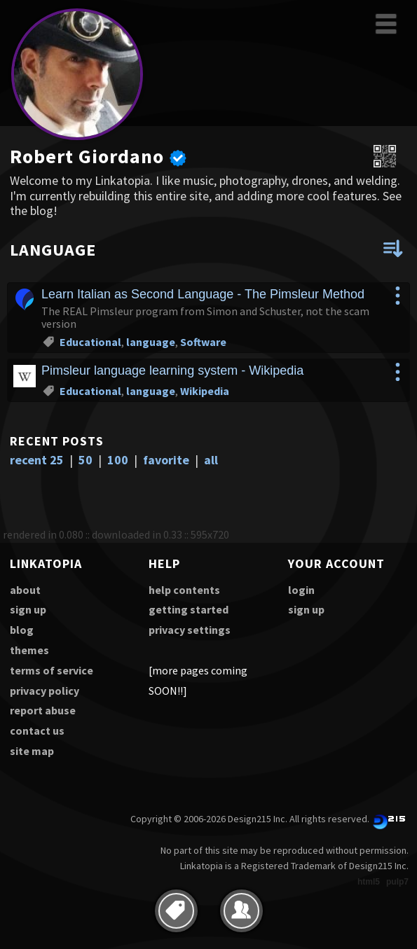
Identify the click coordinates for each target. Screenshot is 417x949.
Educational (90, 342)
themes (29, 650)
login (301, 590)
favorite (166, 460)
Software (203, 342)
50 (85, 460)
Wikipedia (204, 391)
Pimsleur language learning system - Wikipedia (172, 370)
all (211, 460)
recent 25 (37, 460)
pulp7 (397, 882)
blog (22, 630)
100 (117, 460)
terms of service (51, 670)
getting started (188, 609)
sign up (28, 609)
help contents (184, 590)
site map (32, 751)
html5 (368, 882)
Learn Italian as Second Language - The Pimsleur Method (202, 294)
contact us (37, 730)
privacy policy (44, 691)
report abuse (43, 710)
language (150, 342)
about (25, 590)
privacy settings (190, 630)
